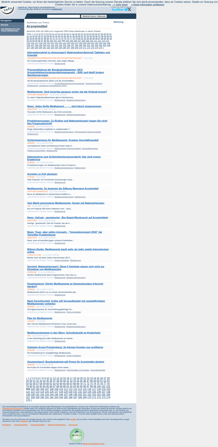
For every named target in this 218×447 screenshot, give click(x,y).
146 (68, 45)
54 (91, 36)
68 (45, 38)
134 (104, 43)
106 (75, 41)
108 (83, 41)
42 (56, 36)
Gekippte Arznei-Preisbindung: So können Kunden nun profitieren (65, 347)
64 (33, 38)
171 (84, 48)
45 (65, 36)
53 (88, 36)
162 (48, 48)
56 (96, 36)
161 (44, 48)
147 (72, 45)
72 (56, 38)
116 (32, 43)
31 (110, 34)
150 (84, 45)
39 (48, 36)
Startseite (4, 25)
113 (103, 41)
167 (68, 48)
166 (64, 48)
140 (44, 45)
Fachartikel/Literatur (90, 149)
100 (51, 41)
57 (99, 36)
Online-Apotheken (61, 260)
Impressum (73, 425)
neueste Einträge (21, 425)
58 (102, 36)
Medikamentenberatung (76, 100)
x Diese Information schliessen (147, 4)
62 (28, 38)
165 (60, 48)
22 (84, 34)
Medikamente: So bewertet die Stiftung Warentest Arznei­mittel (63, 188)
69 (48, 38)
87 (99, 38)
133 (100, 43)
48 (74, 36)
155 (104, 45)
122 (56, 43)
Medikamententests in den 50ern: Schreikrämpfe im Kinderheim (64, 333)
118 (40, 43)
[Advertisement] (124, 68)
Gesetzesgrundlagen (93, 84)
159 (36, 48)
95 (36, 41)
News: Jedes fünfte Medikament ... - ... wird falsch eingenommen (64, 106)
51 (82, 36)
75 (65, 38)
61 (111, 36)
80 (79, 38)
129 (84, 43)
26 (96, 34)
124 (64, 43)
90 (108, 38)
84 (91, 38)
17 (70, 34)
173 (92, 48)
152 (92, 45)
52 (85, 36)
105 (71, 41)
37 (42, 36)
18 (73, 34)
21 (82, 34)
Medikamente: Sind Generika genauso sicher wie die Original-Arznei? (67, 92)
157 (28, 48)
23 (87, 34)
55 (93, 36)
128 (80, 43)
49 (76, 36)
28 (102, 34)
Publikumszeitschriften (36, 151)
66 (39, 38)
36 (39, 36)
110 (91, 41)
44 (62, 36)
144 (60, 45)
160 (40, 48)
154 (100, 45)
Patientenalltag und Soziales (77, 370)
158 (32, 48)
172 (88, 48)
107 (79, 41)
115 (28, 43)
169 (76, 48)
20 (79, 34)
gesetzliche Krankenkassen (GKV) (53, 86)
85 (93, 38)
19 (76, 34)
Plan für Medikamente (39, 318)
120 (48, 43)
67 (42, 38)
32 (28, 36)
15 (64, 34)
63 (31, 38)
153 (96, 45)
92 (28, 41)
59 (105, 36)
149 (80, 45)
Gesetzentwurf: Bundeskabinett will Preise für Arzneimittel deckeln (65, 362)
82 (85, 38)
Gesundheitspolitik (97, 370)
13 (59, 34)
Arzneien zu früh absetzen (42, 174)
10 (50, 34)
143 (56, 45)
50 (79, 36)
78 (74, 38)
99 (48, 41)
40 (51, 36)
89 (105, 38)
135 (108, 43)
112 (99, 41)
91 (111, 38)
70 (51, 38)
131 (92, 43)
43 (59, 36)
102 (59, 41)
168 (72, 48)
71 (53, 38)
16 (67, 34)
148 (76, 45)
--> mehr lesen (120, 4)
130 (88, 43)
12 (56, 34)
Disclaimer (6, 425)
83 (88, 38)
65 (36, 38)
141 (48, 45)
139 (40, 45)
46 (68, 36)
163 (52, 48)
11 (53, 34)
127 (76, 43)
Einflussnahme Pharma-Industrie (88, 132)
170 (80, 48)
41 (53, 36)
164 (56, 48)
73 (59, 38)
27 (99, 34)
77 (71, 38)
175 (100, 48)
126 (72, 43)
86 (96, 38)
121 (52, 43)
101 (55, 41)
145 (64, 45)
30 (107, 34)
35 (36, 36)
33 (31, 36)
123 (60, 43)
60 (108, 36)
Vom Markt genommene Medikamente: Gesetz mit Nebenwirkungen (65, 203)
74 (62, 38)
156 (108, 45)
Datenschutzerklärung (57, 425)
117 (36, 43)
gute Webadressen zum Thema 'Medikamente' (10, 29)
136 (28, 45)
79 (76, 38)
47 (71, 36)
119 (44, 43)
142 (52, 45)
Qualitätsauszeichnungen (12, 408)
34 (33, 36)
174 (96, 48)
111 (95, 41)
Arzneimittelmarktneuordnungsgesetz (69, 84)
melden (74, 419)
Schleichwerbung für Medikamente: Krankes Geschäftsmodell (62, 140)
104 (67, 41)
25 (93, 34)
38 (45, 36)
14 (62, 34)
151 (88, 45)
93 (31, 41)
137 (32, 45)
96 (39, 41)
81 (82, 38)
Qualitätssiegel (56, 9)
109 (87, 41)
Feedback (24, 421)
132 (96, 43)
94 (33, 41)
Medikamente (59, 64)
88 (102, 38)
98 (45, 41)
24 (90, 34)
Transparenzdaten (37, 425)
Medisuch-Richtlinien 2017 (93, 444)
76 (68, 38)
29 (105, 34)
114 (107, 41)
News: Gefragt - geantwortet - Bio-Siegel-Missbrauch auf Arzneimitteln (67, 217)
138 (36, 45)
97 (42, 41)
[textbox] (63, 16)
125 (68, 43)
